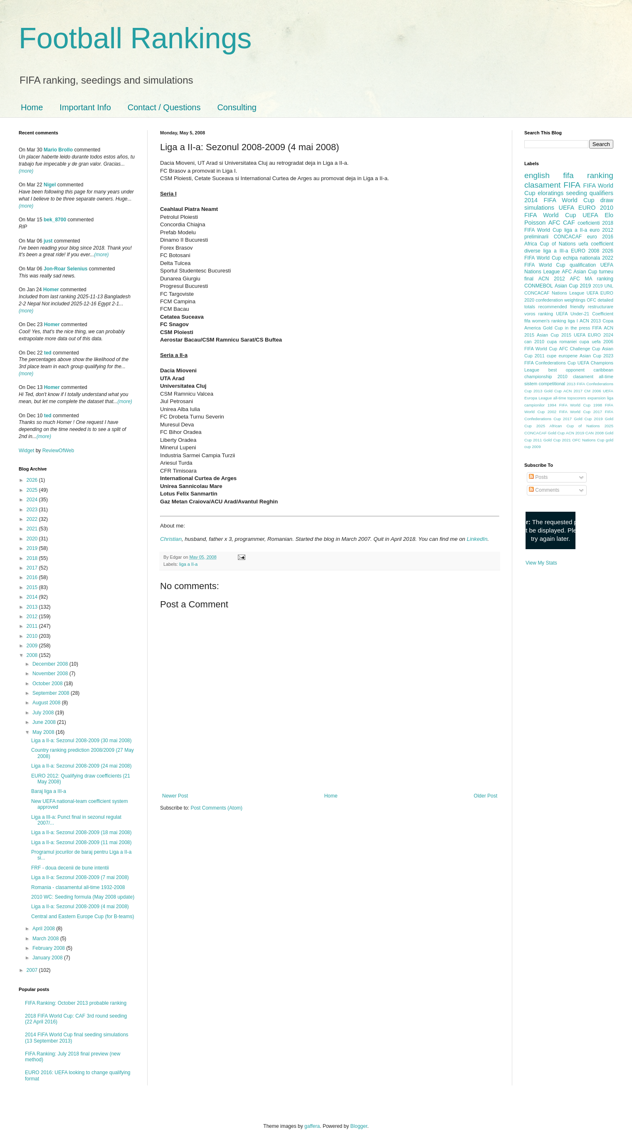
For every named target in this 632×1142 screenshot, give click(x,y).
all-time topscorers (569, 398)
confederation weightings (560, 299)
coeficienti (589, 223)
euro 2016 (600, 237)
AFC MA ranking (591, 279)
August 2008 (47, 703)
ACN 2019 (575, 433)
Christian (171, 539)
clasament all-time (593, 376)
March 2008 (46, 938)
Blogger (359, 1126)
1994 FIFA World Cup (569, 405)
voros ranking (538, 313)
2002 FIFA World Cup (569, 411)
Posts (538, 477)
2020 (33, 539)
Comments (544, 490)
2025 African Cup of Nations (568, 426)
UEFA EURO (577, 207)
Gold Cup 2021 (557, 440)
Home (32, 107)
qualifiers (601, 193)
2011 (33, 626)
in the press (577, 327)
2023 (33, 510)
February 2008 (49, 948)
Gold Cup (553, 327)
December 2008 (50, 664)
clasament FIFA (552, 185)
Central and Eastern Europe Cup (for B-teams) (82, 916)
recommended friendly (561, 306)
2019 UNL (602, 285)
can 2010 (534, 341)
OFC (591, 299)
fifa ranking (588, 175)
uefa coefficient (595, 244)
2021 (33, 529)
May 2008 (44, 732)
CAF (569, 222)
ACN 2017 (573, 391)
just (48, 241)
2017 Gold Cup (577, 418)
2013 (33, 607)
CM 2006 (592, 391)
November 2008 (50, 673)
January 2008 (48, 958)
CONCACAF (568, 237)
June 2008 (44, 722)
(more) (26, 171)
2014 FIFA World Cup (559, 200)
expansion (597, 398)
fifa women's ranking (545, 320)
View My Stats (541, 563)
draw (606, 200)
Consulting (237, 107)
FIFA (597, 327)
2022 (33, 519)
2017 (33, 568)
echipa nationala (581, 258)
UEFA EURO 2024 (593, 334)
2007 (33, 970)
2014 (33, 597)
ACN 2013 (590, 320)
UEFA (590, 215)
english (537, 175)
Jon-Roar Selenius (65, 269)
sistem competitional (544, 383)
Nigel (50, 185)
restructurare (600, 306)
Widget (27, 450)
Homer (51, 289)
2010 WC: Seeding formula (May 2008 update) (82, 897)
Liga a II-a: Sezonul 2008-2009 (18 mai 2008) (81, 832)
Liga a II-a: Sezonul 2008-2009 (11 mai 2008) (81, 842)
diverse (532, 251)
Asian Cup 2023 (596, 355)
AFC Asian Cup (579, 272)
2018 (33, 558)
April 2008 (44, 928)
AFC (554, 222)
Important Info (85, 107)
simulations (539, 207)
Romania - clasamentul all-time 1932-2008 (78, 887)
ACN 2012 (551, 279)
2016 (33, 577)
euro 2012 (601, 230)
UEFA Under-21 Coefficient (584, 313)
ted (48, 353)
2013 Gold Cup (547, 391)
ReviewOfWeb (58, 450)
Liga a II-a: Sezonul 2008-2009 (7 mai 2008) (80, 877)
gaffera (312, 1126)
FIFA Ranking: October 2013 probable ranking (75, 1003)
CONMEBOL (538, 286)
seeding (576, 193)
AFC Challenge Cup (579, 348)
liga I (573, 320)
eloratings (550, 193)
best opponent (566, 369)
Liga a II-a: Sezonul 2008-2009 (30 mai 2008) (81, 740)
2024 (33, 500)
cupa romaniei (562, 341)
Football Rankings (135, 38)
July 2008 (43, 713)
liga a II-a (188, 564)
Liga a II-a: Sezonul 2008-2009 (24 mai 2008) (81, 766)
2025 (33, 490)
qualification (583, 265)
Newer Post (175, 796)
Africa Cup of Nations (549, 244)
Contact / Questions (164, 107)
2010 (33, 636)
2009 (33, 646)
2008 (33, 655)
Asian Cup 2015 (554, 334)
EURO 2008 (585, 251)
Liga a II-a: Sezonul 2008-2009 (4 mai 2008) (80, 906)
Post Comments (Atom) (216, 808)
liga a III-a (555, 251)
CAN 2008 (594, 433)
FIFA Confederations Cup (550, 362)
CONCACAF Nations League (554, 292)
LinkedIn (477, 539)
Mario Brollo (58, 150)
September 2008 (51, 693)
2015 (33, 587)
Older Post (485, 796)
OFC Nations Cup (588, 440)
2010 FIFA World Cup (568, 211)
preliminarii (536, 237)
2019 (33, 548)
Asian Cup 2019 (573, 286)
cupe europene (562, 355)
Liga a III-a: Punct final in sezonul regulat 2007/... (76, 820)
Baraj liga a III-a (48, 791)
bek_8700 (55, 220)
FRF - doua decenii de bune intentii (70, 868)
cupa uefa (589, 341)
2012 (33, 616)
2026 (33, 480)
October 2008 (48, 683)
